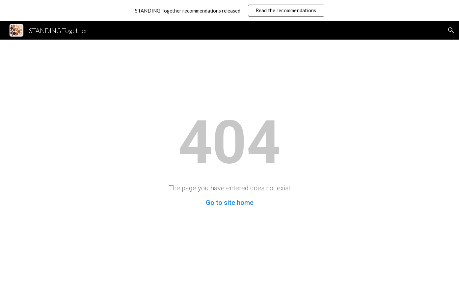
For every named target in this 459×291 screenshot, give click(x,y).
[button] (451, 30)
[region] (229, 10)
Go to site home (230, 203)
